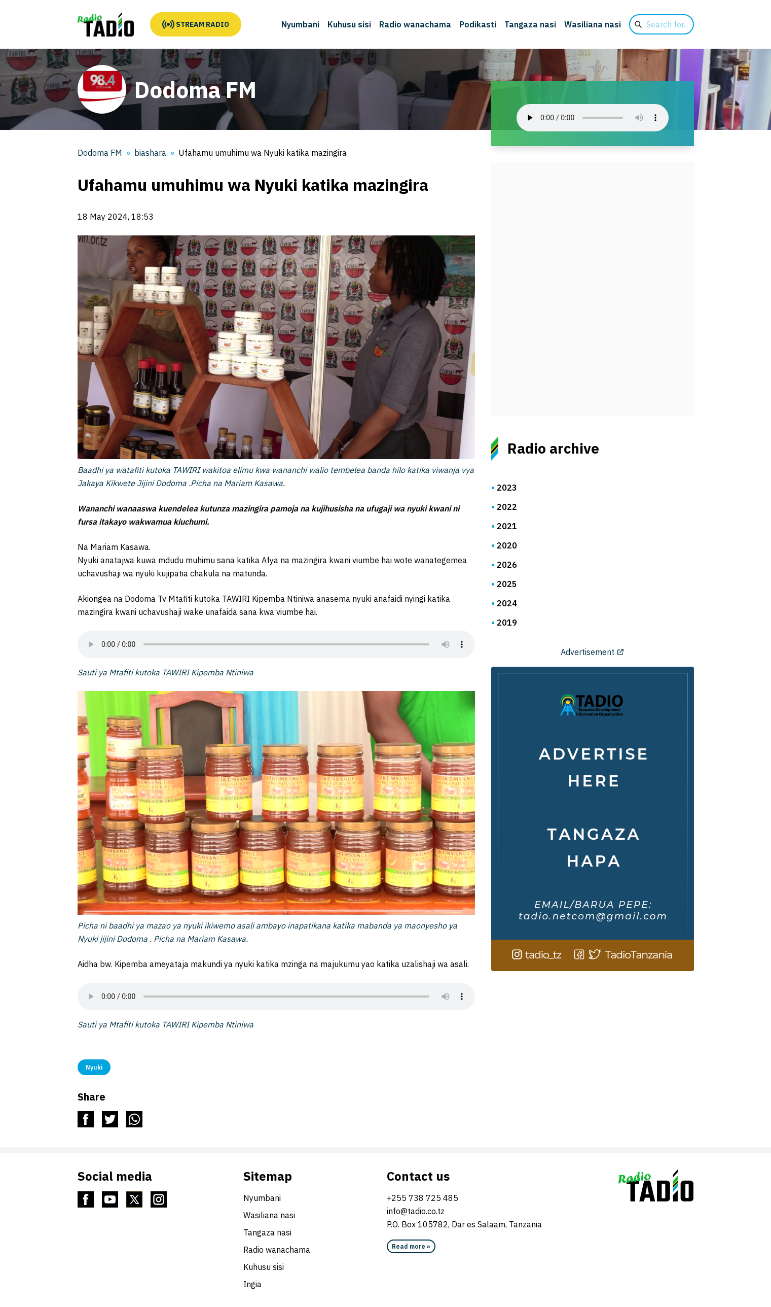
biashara (150, 153)
